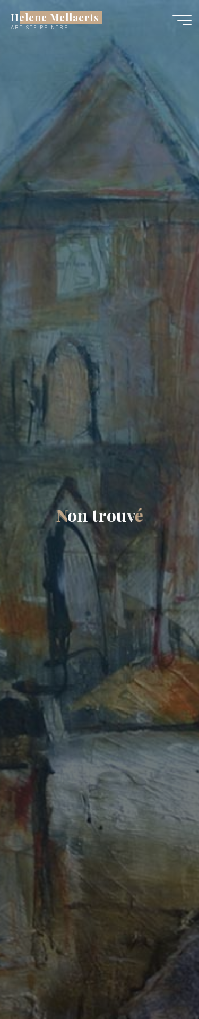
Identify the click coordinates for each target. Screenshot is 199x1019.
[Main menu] (182, 20)
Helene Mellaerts (55, 17)
